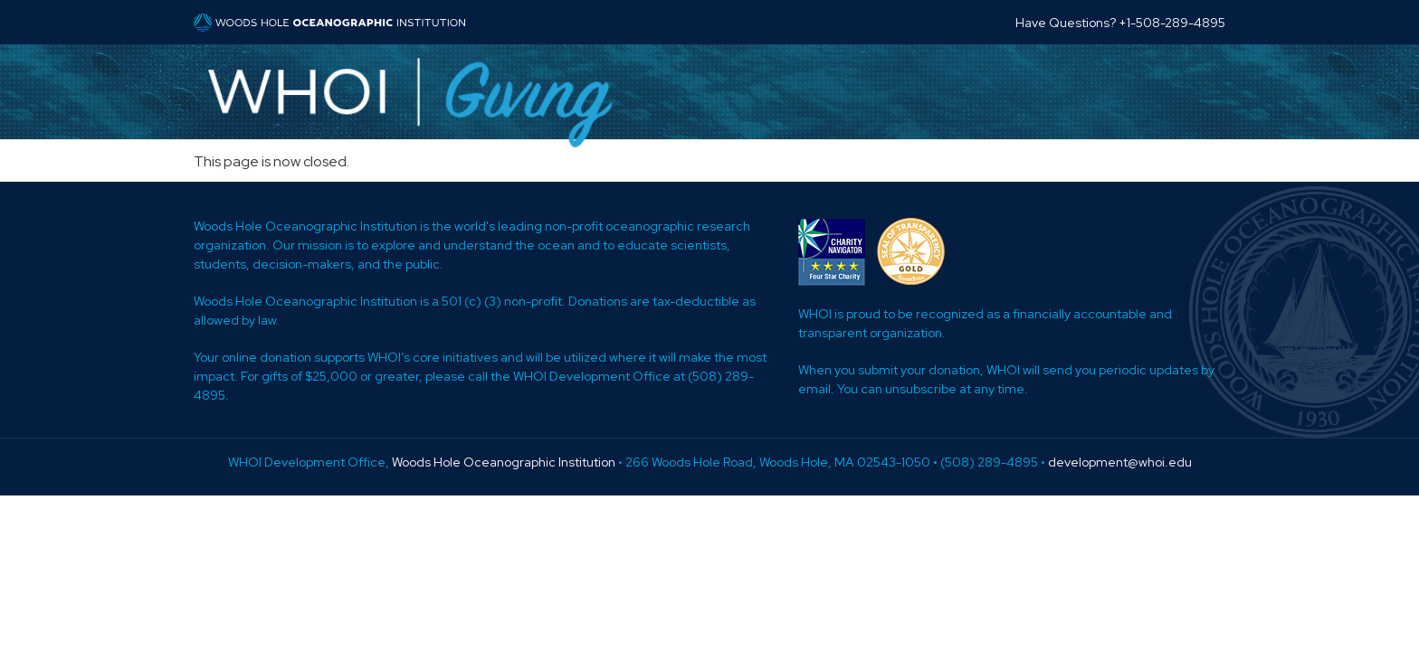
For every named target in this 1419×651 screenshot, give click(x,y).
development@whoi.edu (1120, 462)
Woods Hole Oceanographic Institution (503, 462)
